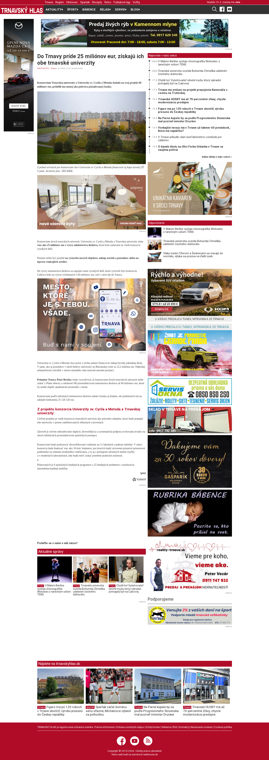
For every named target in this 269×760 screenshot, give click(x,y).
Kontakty (184, 727)
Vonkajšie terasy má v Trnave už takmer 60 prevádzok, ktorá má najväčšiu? (194, 129)
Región (59, 2)
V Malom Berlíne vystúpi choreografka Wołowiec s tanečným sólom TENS (54, 590)
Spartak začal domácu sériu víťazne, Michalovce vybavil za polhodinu (108, 710)
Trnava (49, 2)
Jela (237, 2)
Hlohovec (72, 2)
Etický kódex (153, 727)
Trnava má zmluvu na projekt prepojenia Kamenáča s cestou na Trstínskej (192, 91)
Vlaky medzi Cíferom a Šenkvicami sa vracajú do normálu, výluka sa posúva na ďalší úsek (193, 255)
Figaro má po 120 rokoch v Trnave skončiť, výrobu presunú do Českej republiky (191, 110)
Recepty (97, 2)
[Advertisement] (68, 513)
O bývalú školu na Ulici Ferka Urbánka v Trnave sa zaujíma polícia (190, 148)
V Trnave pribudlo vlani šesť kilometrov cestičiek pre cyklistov (190, 138)
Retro (107, 2)
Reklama (166, 727)
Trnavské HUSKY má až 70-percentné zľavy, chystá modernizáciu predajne (192, 100)
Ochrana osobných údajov (130, 727)
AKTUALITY (43, 68)
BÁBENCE (89, 9)
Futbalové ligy (122, 2)
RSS (175, 727)
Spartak (85, 2)
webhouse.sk (150, 754)
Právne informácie (104, 727)
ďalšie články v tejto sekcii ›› (217, 157)
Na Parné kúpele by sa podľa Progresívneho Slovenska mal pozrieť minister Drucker (194, 119)
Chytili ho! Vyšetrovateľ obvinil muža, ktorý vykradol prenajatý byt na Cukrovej (126, 588)
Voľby (136, 2)
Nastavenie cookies (201, 727)
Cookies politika (223, 727)
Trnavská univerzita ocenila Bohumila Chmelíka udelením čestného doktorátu (89, 590)
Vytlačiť (139, 479)
